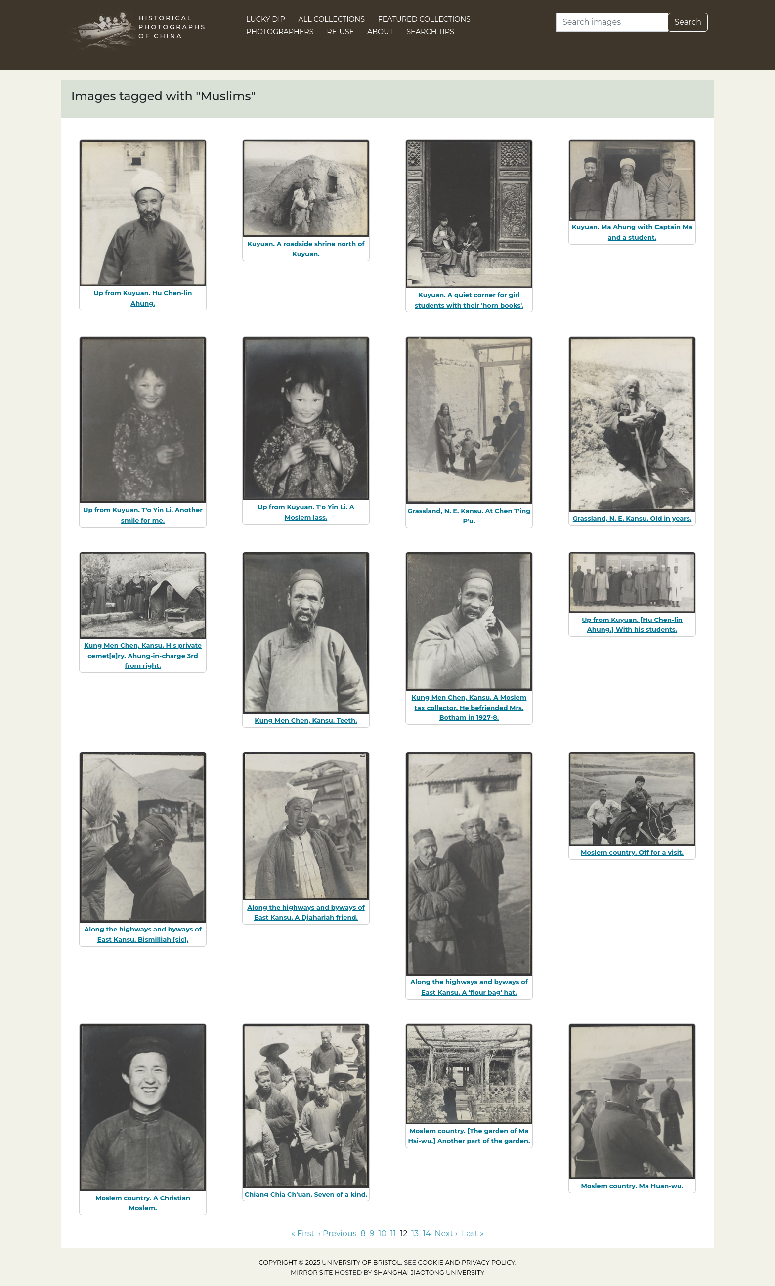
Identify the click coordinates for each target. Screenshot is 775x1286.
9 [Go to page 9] (372, 1233)
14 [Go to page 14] (427, 1233)
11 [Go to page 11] (393, 1233)
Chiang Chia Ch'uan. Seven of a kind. (306, 1194)
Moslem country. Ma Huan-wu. (632, 1186)
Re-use (340, 31)
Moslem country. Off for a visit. (632, 852)
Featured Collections (424, 19)
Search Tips (430, 31)
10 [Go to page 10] (382, 1233)
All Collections (332, 19)
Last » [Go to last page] (473, 1233)
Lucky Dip (265, 19)
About (380, 31)
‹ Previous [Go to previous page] (337, 1233)
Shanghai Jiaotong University (429, 1272)
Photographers (280, 31)
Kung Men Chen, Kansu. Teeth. (306, 720)
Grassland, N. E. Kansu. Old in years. (632, 518)
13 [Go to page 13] (415, 1233)
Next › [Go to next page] (445, 1233)
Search (687, 22)
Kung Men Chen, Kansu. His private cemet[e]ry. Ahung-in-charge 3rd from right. (143, 655)
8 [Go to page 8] (362, 1233)
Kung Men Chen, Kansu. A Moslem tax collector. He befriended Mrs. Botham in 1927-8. (469, 707)
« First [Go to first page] (302, 1233)
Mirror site (312, 1272)
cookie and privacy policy (466, 1262)
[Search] (612, 22)
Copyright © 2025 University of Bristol (330, 1262)
